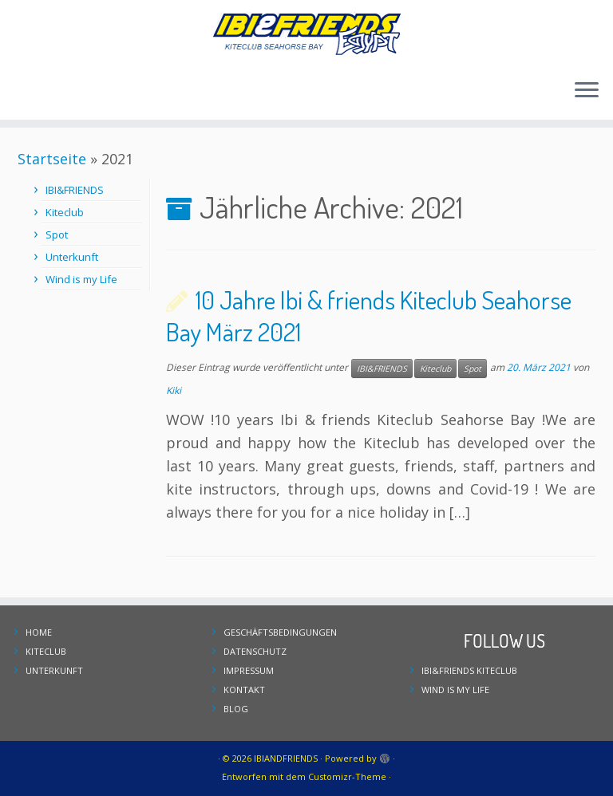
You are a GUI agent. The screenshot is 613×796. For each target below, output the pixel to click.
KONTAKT (244, 690)
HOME (39, 632)
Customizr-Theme (347, 776)
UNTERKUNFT (54, 670)
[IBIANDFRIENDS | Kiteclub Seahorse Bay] (306, 33)
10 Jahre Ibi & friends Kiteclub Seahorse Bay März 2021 (368, 315)
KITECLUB (46, 651)
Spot (56, 234)
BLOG (235, 709)
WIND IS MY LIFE (455, 690)
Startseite (52, 158)
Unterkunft (71, 257)
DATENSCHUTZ (255, 651)
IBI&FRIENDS (74, 190)
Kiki (173, 390)
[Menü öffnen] (587, 91)
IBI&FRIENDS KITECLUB (469, 670)
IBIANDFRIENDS (286, 758)
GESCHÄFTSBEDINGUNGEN (280, 632)
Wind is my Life (81, 279)
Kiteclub (64, 212)
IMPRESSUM (248, 670)
